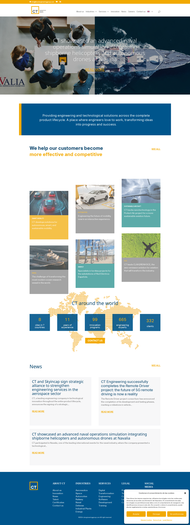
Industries (91, 11)
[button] (185, 493)
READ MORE (95, 70)
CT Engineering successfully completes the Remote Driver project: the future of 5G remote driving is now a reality (127, 388)
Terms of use (157, 520)
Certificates (58, 502)
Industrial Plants (83, 508)
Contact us (141, 11)
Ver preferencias (177, 514)
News (123, 11)
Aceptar (136, 514)
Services (104, 11)
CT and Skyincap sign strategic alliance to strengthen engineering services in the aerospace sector (58, 387)
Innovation (115, 11)
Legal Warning (167, 520)
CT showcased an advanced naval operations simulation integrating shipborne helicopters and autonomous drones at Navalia (95, 50)
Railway (79, 499)
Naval (78, 502)
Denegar (156, 514)
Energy (79, 511)
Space (79, 493)
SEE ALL (156, 149)
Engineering (105, 496)
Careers (131, 11)
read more (38, 411)
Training (103, 505)
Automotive (81, 496)
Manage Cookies (146, 520)
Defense (80, 505)
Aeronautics (81, 490)
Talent (56, 499)
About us (80, 11)
